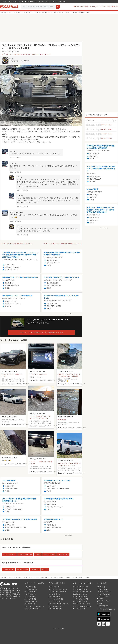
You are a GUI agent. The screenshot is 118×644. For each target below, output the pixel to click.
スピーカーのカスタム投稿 (81, 604)
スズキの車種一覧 (30, 599)
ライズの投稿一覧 (54, 594)
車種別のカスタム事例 (81, 6)
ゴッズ (11, 59)
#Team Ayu (69, 374)
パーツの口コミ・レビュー (97, 6)
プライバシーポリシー (104, 601)
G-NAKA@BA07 (16, 212)
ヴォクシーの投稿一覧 (56, 601)
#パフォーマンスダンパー (41, 54)
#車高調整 (75, 376)
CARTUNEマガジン (103, 589)
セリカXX (44, 569)
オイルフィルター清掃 (25, 554)
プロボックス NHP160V (9, 371)
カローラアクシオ (22, 569)
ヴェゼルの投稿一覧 (55, 606)
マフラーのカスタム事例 (80, 599)
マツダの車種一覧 (30, 594)
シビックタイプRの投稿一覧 (58, 592)
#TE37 (71, 463)
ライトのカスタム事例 (80, 596)
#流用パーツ (19, 374)
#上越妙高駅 (62, 420)
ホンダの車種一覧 (30, 592)
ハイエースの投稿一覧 (56, 599)
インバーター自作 (62, 554)
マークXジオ (35, 569)
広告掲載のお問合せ (103, 606)
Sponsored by (68, 313)
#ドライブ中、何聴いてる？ (38, 374)
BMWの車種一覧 (29, 604)
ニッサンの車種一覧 (30, 589)
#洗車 (38, 416)
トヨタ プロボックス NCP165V (19, 61)
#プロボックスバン (8, 374)
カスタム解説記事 (112, 6)
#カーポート (34, 462)
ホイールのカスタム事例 (80, 587)
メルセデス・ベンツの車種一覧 (34, 606)
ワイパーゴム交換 (48, 554)
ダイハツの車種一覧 (30, 601)
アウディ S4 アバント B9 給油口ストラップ (16, 243)
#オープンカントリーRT (40, 418)
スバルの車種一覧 (30, 596)
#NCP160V (27, 54)
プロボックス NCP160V (37, 371)
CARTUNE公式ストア (104, 592)
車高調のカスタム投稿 (80, 594)
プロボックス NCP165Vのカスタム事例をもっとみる (41, 332)
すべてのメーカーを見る (32, 608)
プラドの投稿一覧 (54, 596)
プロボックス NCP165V (9, 417)
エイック (13, 151)
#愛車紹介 (61, 374)
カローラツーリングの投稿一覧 (58, 604)
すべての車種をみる (55, 608)
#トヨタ (4, 376)
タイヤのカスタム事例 (80, 589)
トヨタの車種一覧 (30, 587)
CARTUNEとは (102, 587)
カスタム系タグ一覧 (79, 608)
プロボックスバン (8, 569)
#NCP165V (18, 54)
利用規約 (100, 598)
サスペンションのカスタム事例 (83, 592)
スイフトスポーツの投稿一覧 (58, 589)
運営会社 (100, 603)
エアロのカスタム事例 (80, 601)
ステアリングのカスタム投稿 (82, 606)
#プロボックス (7, 54)
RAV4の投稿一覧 (54, 587)
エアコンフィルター (9, 554)
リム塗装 (38, 554)
